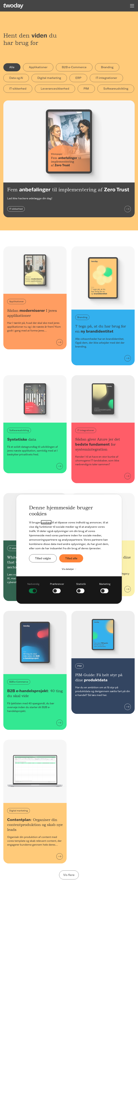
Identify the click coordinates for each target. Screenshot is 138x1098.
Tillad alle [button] (72, 558)
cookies (46, 522)
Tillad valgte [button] (43, 558)
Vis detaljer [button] (70, 568)
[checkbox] (33, 587)
